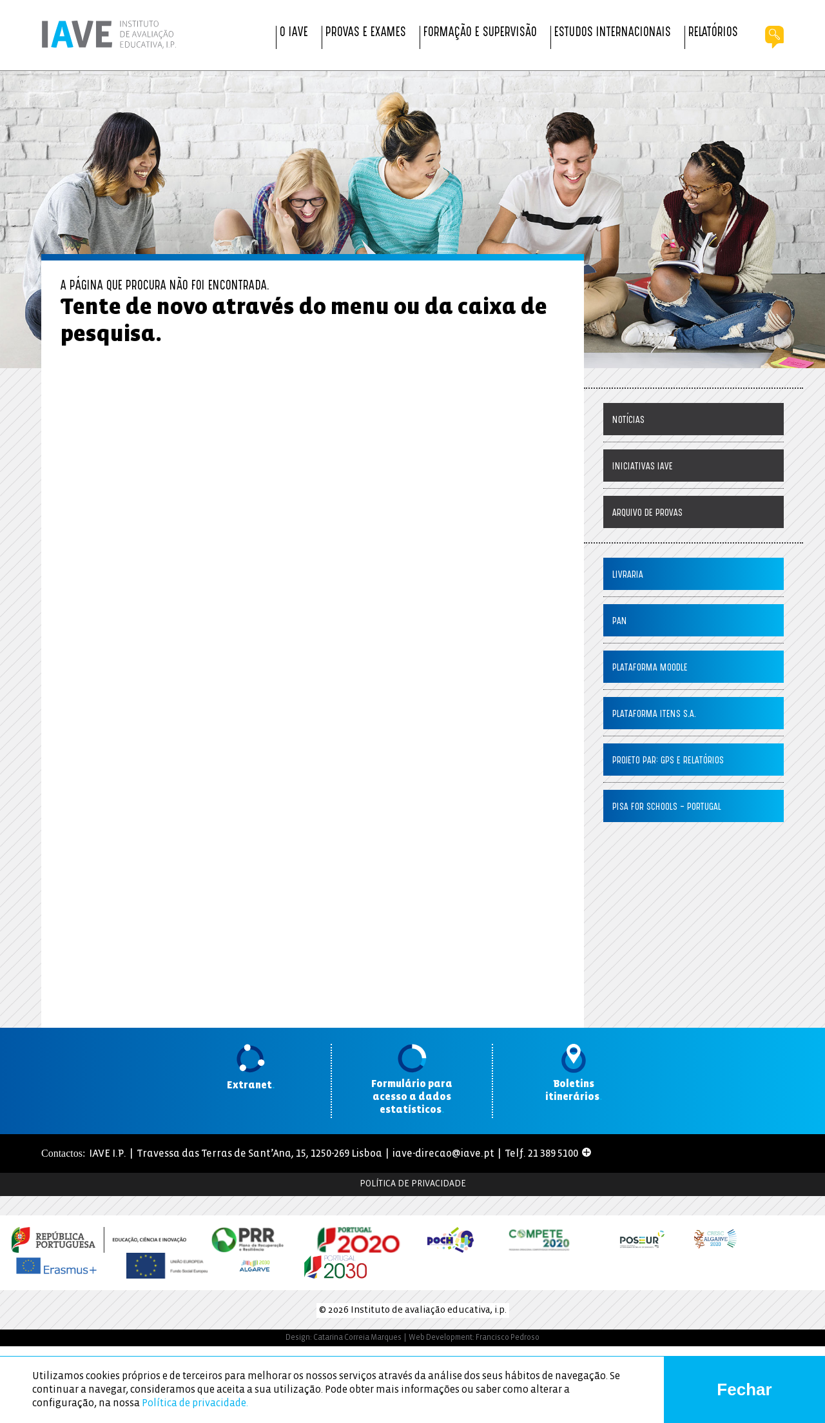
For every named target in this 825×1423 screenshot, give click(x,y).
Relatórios (713, 33)
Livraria (627, 575)
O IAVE (294, 33)
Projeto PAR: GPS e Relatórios (668, 761)
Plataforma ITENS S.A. (654, 715)
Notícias (628, 421)
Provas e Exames (365, 33)
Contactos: (63, 1153)
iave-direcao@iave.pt (443, 1154)
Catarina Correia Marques (357, 1337)
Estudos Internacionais (612, 33)
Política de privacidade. (195, 1403)
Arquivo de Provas (647, 513)
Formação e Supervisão (480, 33)
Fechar (744, 1389)
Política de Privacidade (413, 1184)
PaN (619, 622)
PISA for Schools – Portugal (666, 807)
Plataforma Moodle (650, 668)
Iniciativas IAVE (642, 467)
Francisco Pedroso (507, 1337)
